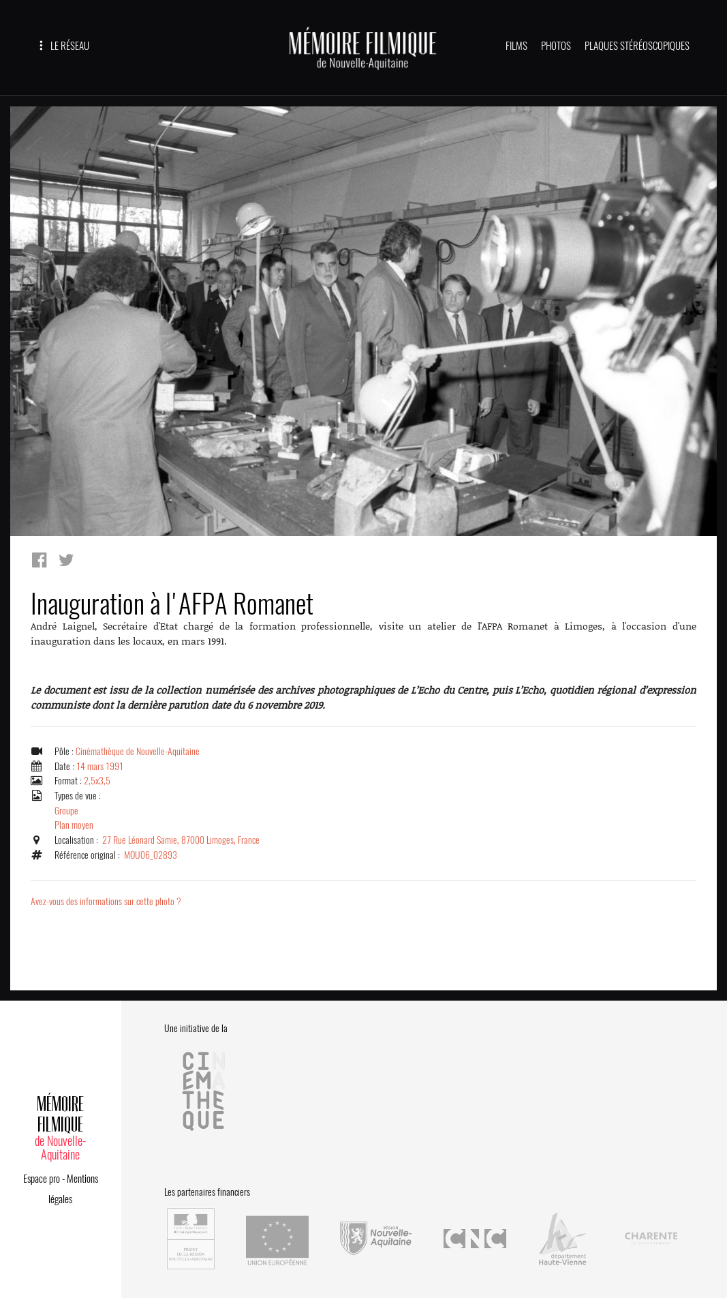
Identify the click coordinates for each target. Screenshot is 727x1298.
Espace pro (41, 1176)
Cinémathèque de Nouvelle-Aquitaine (139, 751)
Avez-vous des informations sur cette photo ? (107, 901)
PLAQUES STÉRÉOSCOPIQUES (637, 46)
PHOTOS (556, 46)
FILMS (516, 46)
